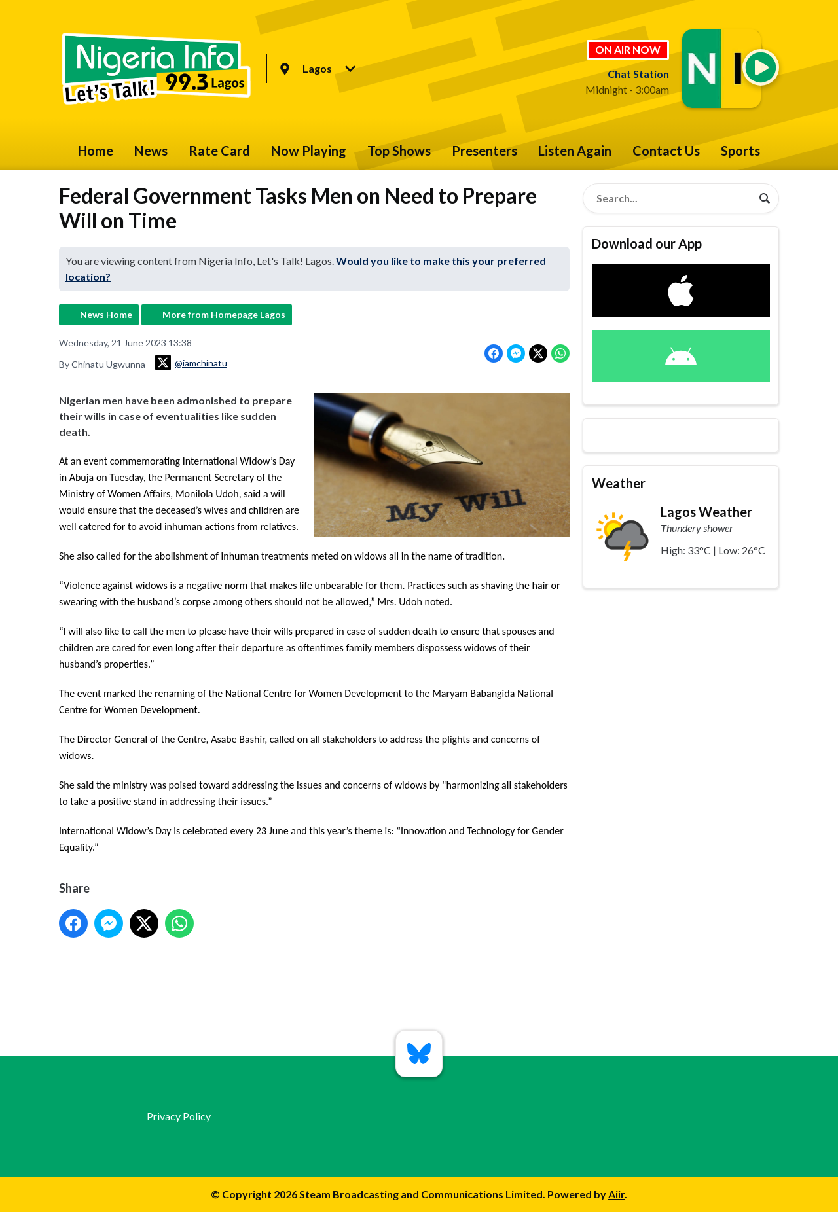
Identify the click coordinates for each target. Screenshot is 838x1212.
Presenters (484, 150)
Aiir (616, 1194)
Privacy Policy (179, 1116)
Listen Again (574, 150)
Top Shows (399, 150)
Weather (619, 483)
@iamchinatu (191, 362)
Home (95, 150)
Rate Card (219, 150)
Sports (740, 150)
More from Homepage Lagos (223, 314)
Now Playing (308, 150)
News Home (106, 314)
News (151, 150)
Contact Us (666, 150)
